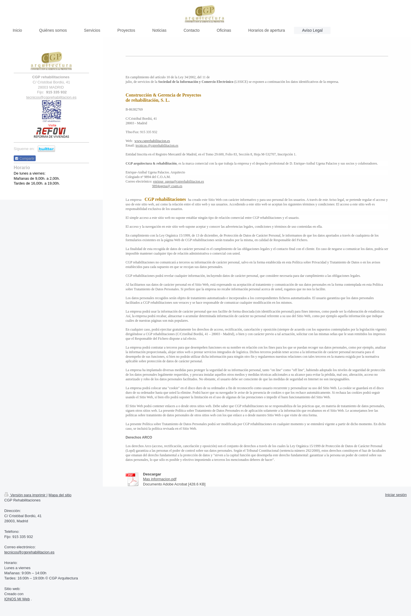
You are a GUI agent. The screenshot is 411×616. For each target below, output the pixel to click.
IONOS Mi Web (17, 599)
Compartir (25, 159)
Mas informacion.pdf (159, 479)
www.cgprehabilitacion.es (152, 141)
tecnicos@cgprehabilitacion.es (29, 552)
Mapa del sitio (60, 495)
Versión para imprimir (25, 495)
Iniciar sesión (396, 495)
